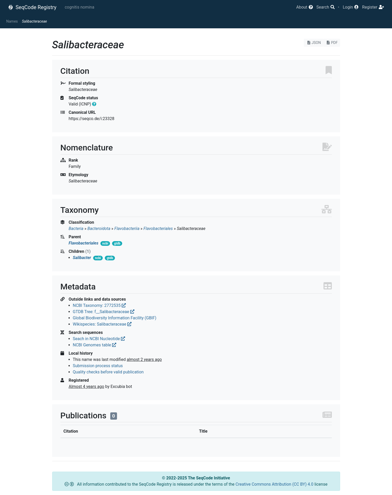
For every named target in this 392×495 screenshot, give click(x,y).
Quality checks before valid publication (108, 371)
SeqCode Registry (32, 7)
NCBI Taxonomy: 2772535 (99, 305)
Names (12, 21)
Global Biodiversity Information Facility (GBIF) (114, 317)
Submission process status (98, 365)
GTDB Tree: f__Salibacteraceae (103, 311)
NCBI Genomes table (94, 344)
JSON (313, 43)
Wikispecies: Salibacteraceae (102, 324)
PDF (332, 43)
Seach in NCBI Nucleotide (99, 338)
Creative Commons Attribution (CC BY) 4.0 (275, 484)
